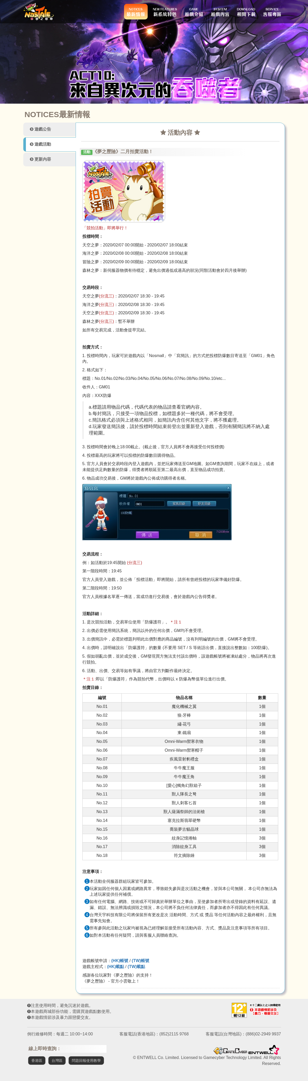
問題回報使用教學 (86, 1060)
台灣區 (57, 1060)
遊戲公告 (40, 129)
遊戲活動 (40, 144)
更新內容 (40, 159)
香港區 (36, 1060)
